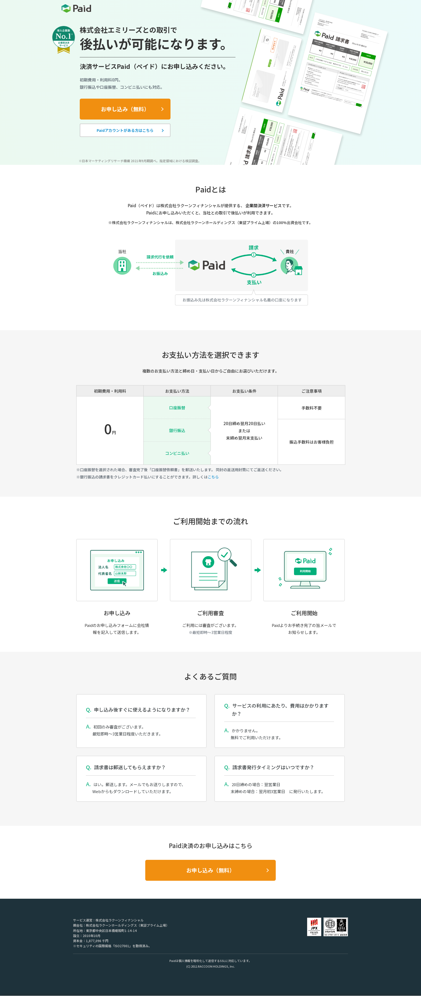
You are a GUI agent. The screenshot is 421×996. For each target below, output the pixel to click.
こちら (213, 477)
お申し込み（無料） (125, 109)
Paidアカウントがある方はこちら (125, 130)
